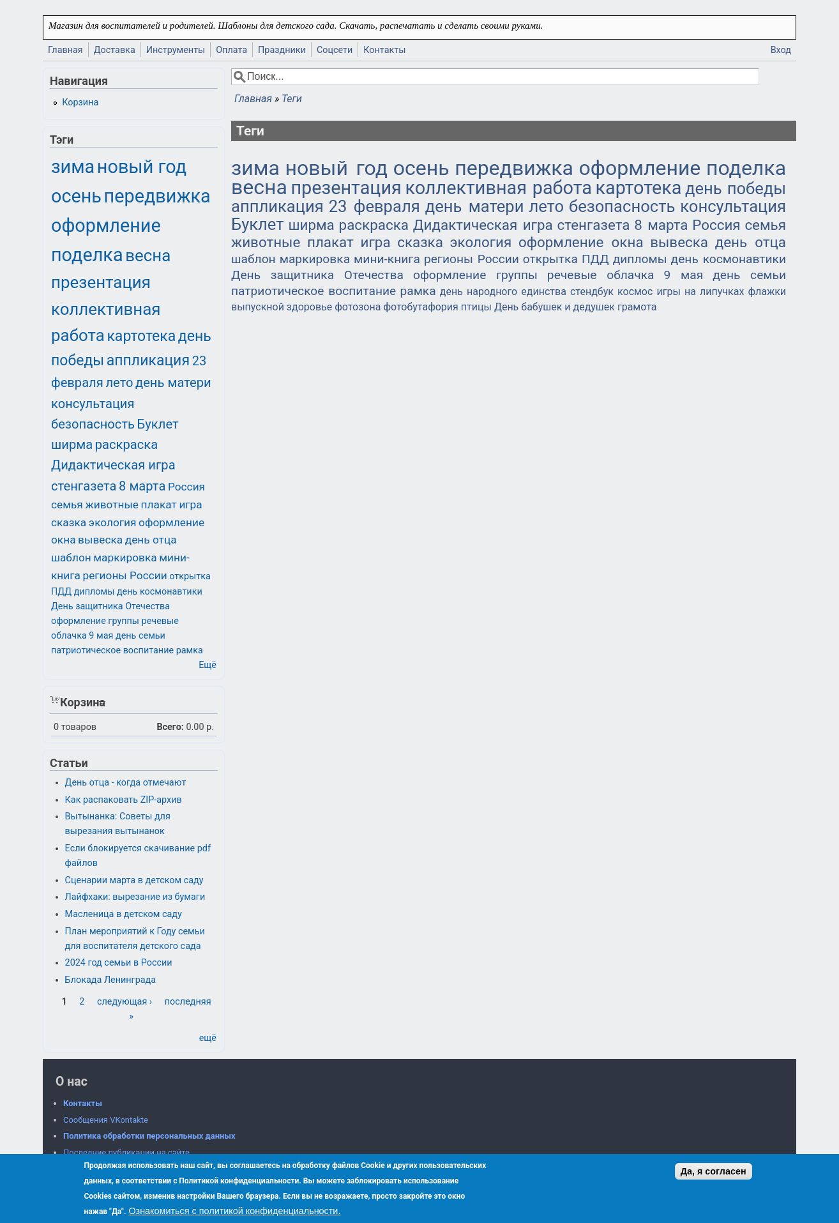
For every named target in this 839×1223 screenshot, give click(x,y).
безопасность (622, 206)
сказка (420, 242)
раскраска (374, 224)
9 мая (683, 275)
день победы (735, 188)
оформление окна (581, 242)
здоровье (309, 307)
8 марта (661, 224)
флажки (767, 291)
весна (259, 187)
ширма (311, 224)
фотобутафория (420, 307)
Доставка (114, 50)
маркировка (315, 259)
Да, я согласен (713, 1171)
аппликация (277, 206)
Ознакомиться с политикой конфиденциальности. (234, 1211)
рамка (417, 291)
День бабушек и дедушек (554, 307)
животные (265, 242)
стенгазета (593, 224)
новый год (336, 168)
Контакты (384, 50)
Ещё (207, 665)
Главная (65, 50)
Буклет (257, 224)
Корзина (80, 102)
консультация (733, 206)
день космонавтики (728, 259)
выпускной (257, 307)
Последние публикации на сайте (126, 1152)
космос (635, 291)
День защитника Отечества (317, 275)
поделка (746, 168)
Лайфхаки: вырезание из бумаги (135, 897)
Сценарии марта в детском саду (134, 880)
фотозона (358, 307)
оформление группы (475, 275)
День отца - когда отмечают (125, 782)
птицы (476, 307)
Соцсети (334, 50)
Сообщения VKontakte (105, 1120)
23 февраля (374, 206)
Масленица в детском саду (123, 914)
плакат (330, 242)
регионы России (471, 259)
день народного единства (503, 291)
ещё (207, 1038)
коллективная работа (498, 188)
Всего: (170, 727)
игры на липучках (701, 291)
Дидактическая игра (483, 224)
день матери (474, 206)
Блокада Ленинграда (110, 980)
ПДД (595, 259)
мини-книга (387, 259)
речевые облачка (600, 275)
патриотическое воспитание (313, 291)
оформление (640, 168)
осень (421, 168)
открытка (550, 259)
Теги (292, 99)
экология (480, 242)
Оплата (231, 50)
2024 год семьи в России (118, 962)
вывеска (679, 242)
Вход (781, 50)
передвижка (514, 168)
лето (546, 206)
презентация (346, 188)
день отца (750, 242)
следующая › (124, 1001)
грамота (637, 307)
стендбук (592, 291)
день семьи (749, 275)
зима (255, 168)
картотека (639, 188)
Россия (716, 224)
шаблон (253, 259)
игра (376, 242)
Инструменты (176, 50)
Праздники (282, 50)
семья (765, 224)
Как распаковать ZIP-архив (123, 799)
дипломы (640, 259)
